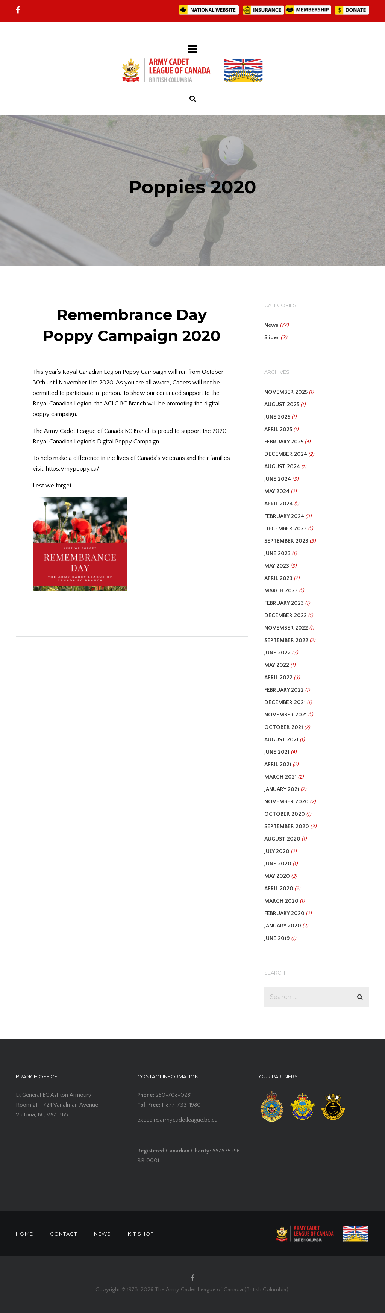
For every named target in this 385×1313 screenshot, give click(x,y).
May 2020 (277, 876)
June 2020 (277, 864)
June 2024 (277, 479)
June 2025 (277, 417)
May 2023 (276, 566)
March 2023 (281, 590)
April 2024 (278, 504)
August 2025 (281, 404)
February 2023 (284, 603)
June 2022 (277, 653)
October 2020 (284, 814)
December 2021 (285, 702)
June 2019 (277, 938)
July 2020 (277, 851)
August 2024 (282, 466)
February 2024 (284, 516)
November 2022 (286, 628)
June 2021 (277, 752)
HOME (24, 1234)
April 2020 (278, 888)
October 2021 (283, 727)
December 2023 (285, 528)
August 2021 (281, 739)
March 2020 (281, 901)
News (271, 325)
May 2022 (276, 665)
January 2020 (282, 926)
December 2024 (285, 454)
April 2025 (278, 429)
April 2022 (278, 677)
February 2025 (283, 442)
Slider (271, 337)
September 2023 (286, 541)
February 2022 (284, 690)
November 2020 (286, 801)
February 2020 (284, 913)
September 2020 (286, 826)
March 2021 (280, 777)
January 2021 (281, 789)
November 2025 (286, 392)
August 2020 (282, 839)
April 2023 (278, 578)
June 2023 (277, 553)
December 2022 (285, 615)
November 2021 (285, 715)
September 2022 (286, 640)
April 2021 (277, 764)
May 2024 (277, 491)
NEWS (102, 1234)
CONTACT (63, 1234)
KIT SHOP (141, 1234)
